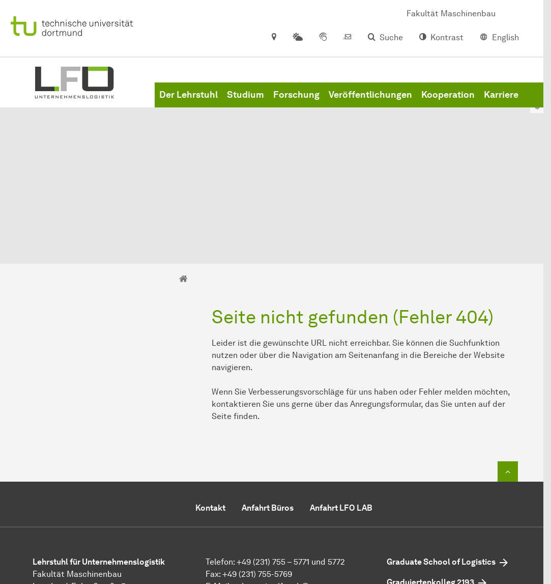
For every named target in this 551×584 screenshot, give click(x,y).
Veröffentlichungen (370, 101)
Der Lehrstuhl (188, 101)
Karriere (501, 101)
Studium (245, 101)
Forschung (296, 101)
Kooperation (448, 101)
